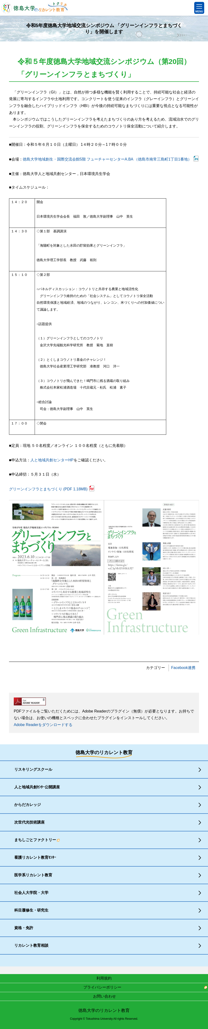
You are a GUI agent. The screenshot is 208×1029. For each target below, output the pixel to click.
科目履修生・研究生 (31, 910)
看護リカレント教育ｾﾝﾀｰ (35, 857)
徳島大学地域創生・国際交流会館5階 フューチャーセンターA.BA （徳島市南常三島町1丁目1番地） (107, 159)
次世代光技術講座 (29, 822)
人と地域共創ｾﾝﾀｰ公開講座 (37, 787)
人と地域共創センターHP (52, 460)
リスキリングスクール (33, 769)
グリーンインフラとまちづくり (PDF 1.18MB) (48, 489)
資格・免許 (23, 928)
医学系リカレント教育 (33, 875)
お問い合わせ (104, 996)
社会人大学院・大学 (31, 893)
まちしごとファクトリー (37, 840)
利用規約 (104, 978)
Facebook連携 (183, 668)
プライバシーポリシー (102, 987)
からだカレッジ (27, 805)
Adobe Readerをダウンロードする (43, 725)
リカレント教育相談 (31, 945)
